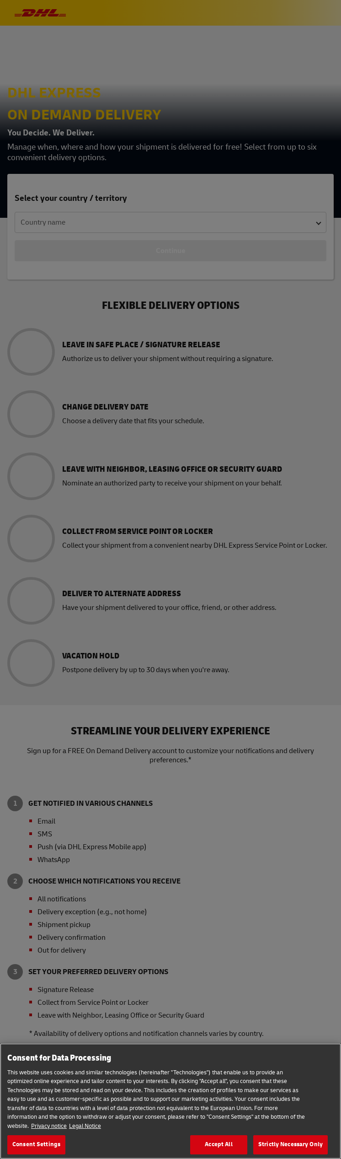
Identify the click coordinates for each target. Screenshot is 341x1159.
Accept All (218, 1144)
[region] (170, 1101)
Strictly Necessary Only (290, 1144)
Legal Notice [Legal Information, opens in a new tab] (85, 1126)
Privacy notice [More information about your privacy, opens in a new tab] (49, 1126)
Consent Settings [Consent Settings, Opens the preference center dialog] (36, 1144)
